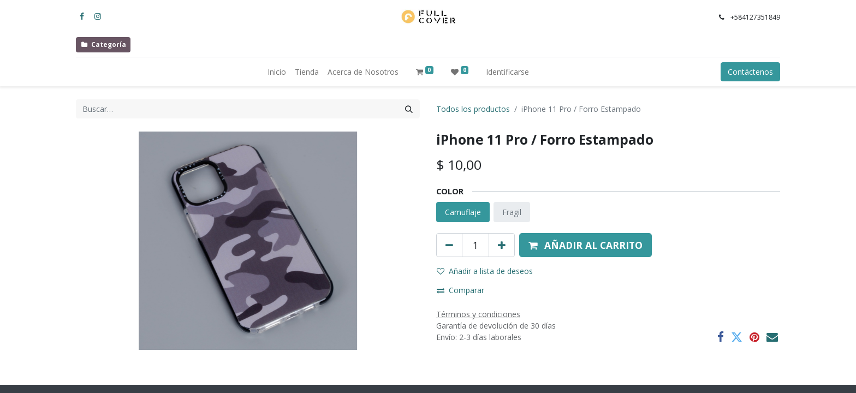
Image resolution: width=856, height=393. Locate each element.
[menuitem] (276, 72)
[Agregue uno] (502, 245)
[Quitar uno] (449, 245)
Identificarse (507, 72)
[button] (585, 245)
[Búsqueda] (409, 108)
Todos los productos (473, 109)
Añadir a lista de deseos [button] (485, 271)
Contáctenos (750, 72)
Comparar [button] (460, 290)
